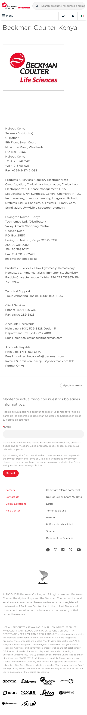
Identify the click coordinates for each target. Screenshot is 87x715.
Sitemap (51, 531)
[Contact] (63, 16)
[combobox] (59, 5)
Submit (10, 473)
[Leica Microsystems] (47, 693)
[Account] (72, 16)
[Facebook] (48, 550)
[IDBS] (9, 693)
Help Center (12, 510)
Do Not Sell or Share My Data (64, 496)
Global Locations (15, 503)
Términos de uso (56, 510)
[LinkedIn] (63, 550)
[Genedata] (66, 681)
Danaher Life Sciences (59, 538)
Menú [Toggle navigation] (7, 16)
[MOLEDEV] (66, 693)
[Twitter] (70, 550)
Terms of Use (36, 458)
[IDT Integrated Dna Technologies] (28, 693)
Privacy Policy (15, 458)
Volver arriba (72, 385)
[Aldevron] (28, 681)
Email (7, 427)
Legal (49, 503)
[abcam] (9, 681)
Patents (50, 517)
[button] (37, 6)
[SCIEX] (28, 704)
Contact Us (12, 496)
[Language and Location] (82, 16)
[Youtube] (79, 550)
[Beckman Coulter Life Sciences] (47, 681)
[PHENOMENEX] (9, 704)
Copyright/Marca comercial (63, 490)
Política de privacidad (59, 524)
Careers (10, 490)
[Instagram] (55, 550)
